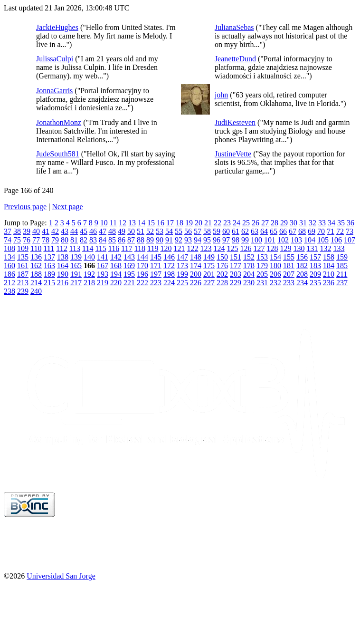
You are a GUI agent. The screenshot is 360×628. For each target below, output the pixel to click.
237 (342, 283)
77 (36, 240)
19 (189, 223)
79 (55, 240)
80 (64, 240)
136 (36, 257)
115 (100, 248)
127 (259, 248)
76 (26, 240)
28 (274, 223)
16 (160, 223)
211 (341, 274)
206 (275, 274)
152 (249, 257)
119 (152, 248)
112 (61, 248)
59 (216, 231)
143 (129, 257)
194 (116, 274)
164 (62, 265)
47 (102, 231)
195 (129, 274)
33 (322, 223)
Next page (67, 207)
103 (296, 240)
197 (155, 274)
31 (303, 223)
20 (198, 223)
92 (178, 240)
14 (141, 223)
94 (197, 240)
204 (249, 274)
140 (89, 257)
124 (219, 248)
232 (275, 283)
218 (89, 283)
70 (321, 231)
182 (302, 265)
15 (151, 223)
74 (7, 240)
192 (89, 274)
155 (288, 257)
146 (169, 257)
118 (139, 248)
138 (62, 257)
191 (76, 274)
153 (262, 257)
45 (83, 231)
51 (140, 231)
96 (216, 240)
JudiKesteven (235, 122)
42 (55, 231)
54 (169, 231)
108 (9, 248)
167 (102, 265)
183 (315, 265)
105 (323, 240)
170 (142, 265)
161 (22, 265)
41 (45, 231)
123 (205, 248)
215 (49, 283)
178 (249, 265)
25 (246, 223)
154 (275, 257)
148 (195, 257)
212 (9, 283)
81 (74, 240)
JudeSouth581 (57, 154)
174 (195, 265)
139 (76, 257)
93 (188, 240)
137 (49, 257)
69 (311, 231)
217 (76, 283)
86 (121, 240)
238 (9, 291)
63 (254, 231)
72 (340, 231)
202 (222, 274)
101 (269, 240)
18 (179, 223)
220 (116, 283)
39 (26, 231)
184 (328, 265)
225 (182, 283)
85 (112, 240)
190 (62, 274)
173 (182, 265)
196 (142, 274)
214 (36, 283)
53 (159, 231)
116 (113, 248)
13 (132, 223)
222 (142, 283)
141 (102, 257)
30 (293, 223)
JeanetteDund (235, 59)
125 (232, 248)
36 (350, 223)
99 (245, 240)
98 (235, 240)
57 (197, 231)
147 (182, 257)
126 (245, 248)
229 (235, 283)
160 (9, 265)
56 (188, 231)
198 (169, 274)
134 (9, 257)
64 (264, 231)
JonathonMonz (58, 122)
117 (126, 248)
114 (87, 248)
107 (349, 240)
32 (312, 223)
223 (155, 283)
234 (302, 283)
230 (249, 283)
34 (331, 223)
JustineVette (233, 154)
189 (49, 274)
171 (155, 265)
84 (102, 240)
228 (222, 283)
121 (179, 248)
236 (328, 283)
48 (112, 231)
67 (292, 231)
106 (336, 240)
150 (222, 257)
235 (315, 283)
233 (288, 283)
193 (102, 274)
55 (178, 231)
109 (22, 248)
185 (342, 265)
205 (262, 274)
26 (255, 223)
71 (330, 231)
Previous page (25, 207)
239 (22, 291)
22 (217, 223)
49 (121, 231)
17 (170, 223)
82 (83, 240)
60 (226, 231)
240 (36, 291)
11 (113, 223)
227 (209, 283)
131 (312, 248)
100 (256, 240)
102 (283, 240)
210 (328, 274)
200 (195, 274)
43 (64, 231)
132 (325, 248)
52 (150, 231)
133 (338, 248)
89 (150, 240)
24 (236, 223)
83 (93, 240)
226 (195, 283)
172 (169, 265)
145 (155, 257)
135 (22, 257)
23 (227, 223)
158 (328, 257)
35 (341, 223)
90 (159, 240)
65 (273, 231)
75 (17, 240)
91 (169, 240)
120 (165, 248)
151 (235, 257)
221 (129, 283)
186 (9, 274)
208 (302, 274)
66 (283, 231)
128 (272, 248)
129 (285, 248)
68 (302, 231)
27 (265, 223)
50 (131, 231)
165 (76, 265)
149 (209, 257)
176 (222, 265)
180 (275, 265)
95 (207, 240)
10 (104, 223)
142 (116, 257)
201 (209, 274)
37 (7, 231)
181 (288, 265)
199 (182, 274)
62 (245, 231)
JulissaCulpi (54, 59)
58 (207, 231)
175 (209, 265)
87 (131, 240)
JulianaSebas (234, 27)
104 (309, 240)
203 (235, 274)
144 (142, 257)
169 (129, 265)
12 (122, 223)
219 (102, 283)
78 (45, 240)
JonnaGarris (54, 91)
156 (302, 257)
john (221, 95)
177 (235, 265)
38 (17, 231)
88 (140, 240)
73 (349, 231)
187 (22, 274)
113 (74, 248)
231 (262, 283)
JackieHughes (57, 27)
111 (48, 248)
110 (35, 248)
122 (192, 248)
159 (342, 257)
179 (262, 265)
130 (298, 248)
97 (226, 240)
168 (116, 265)
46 (93, 231)
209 (315, 274)
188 (36, 274)
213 (22, 283)
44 (74, 231)
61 (235, 231)
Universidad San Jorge (61, 576)
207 (288, 274)
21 (208, 223)
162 (36, 265)
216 (62, 283)
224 (169, 283)
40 (36, 231)
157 (315, 257)
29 (284, 223)
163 (49, 265)
